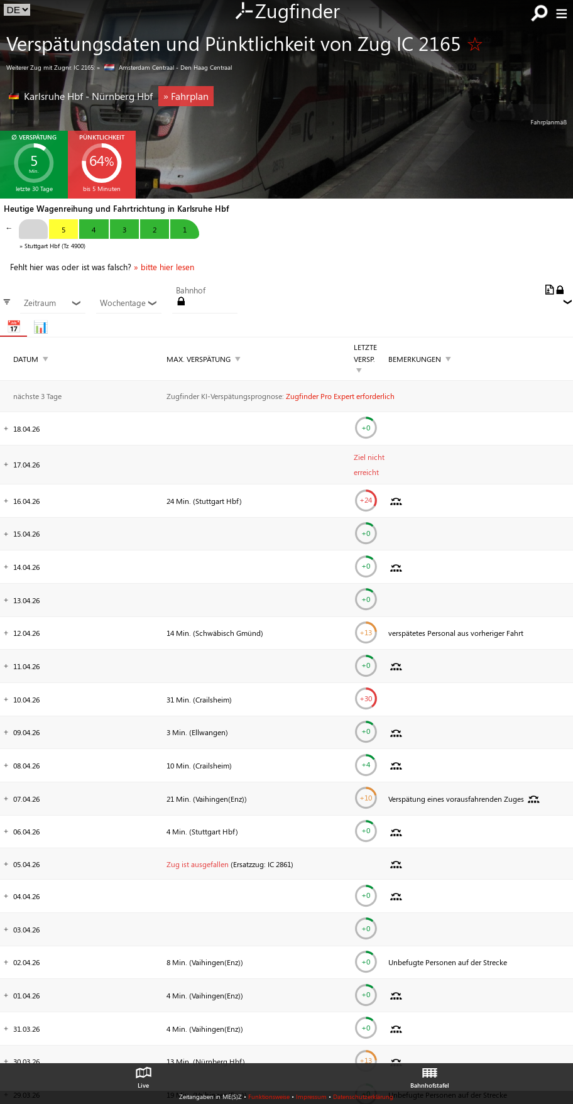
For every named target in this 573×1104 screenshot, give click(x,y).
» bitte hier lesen (164, 267)
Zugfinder (287, 12)
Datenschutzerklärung (363, 1096)
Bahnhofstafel (429, 1074)
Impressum (311, 1096)
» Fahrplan (186, 95)
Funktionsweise (269, 1096)
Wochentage (128, 303)
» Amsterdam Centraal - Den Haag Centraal (164, 67)
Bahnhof (190, 290)
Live (143, 1074)
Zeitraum (52, 303)
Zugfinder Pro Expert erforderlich (340, 396)
